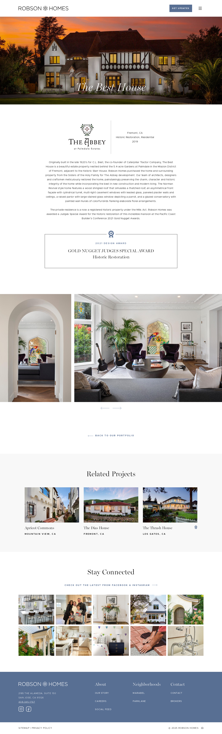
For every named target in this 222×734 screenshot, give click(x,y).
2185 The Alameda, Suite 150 (37, 693)
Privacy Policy (42, 728)
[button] (105, 408)
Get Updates (180, 8)
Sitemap (23, 728)
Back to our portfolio (114, 436)
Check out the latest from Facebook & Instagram (107, 585)
